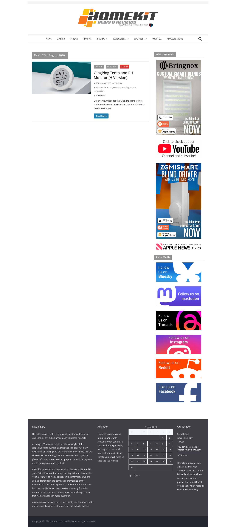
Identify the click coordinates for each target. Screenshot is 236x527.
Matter (61, 38)
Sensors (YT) (112, 66)
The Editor (119, 83)
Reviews (87, 38)
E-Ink (110, 87)
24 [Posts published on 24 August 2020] (131, 461)
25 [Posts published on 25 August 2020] (138, 461)
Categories (119, 38)
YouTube (138, 38)
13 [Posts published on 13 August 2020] (150, 449)
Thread (74, 38)
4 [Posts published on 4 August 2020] (137, 443)
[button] (106, 39)
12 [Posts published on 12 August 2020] (144, 449)
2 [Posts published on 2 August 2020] (169, 437)
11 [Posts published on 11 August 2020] (138, 449)
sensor (133, 87)
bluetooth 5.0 (102, 87)
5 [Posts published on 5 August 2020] (143, 443)
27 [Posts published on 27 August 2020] (150, 461)
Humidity (125, 87)
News (49, 38)
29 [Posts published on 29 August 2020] (163, 461)
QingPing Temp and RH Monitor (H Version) (113, 75)
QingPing (99, 66)
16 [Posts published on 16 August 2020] (169, 449)
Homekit (117, 87)
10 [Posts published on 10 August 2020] (131, 449)
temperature (99, 91)
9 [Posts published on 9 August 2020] (169, 443)
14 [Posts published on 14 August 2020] (157, 449)
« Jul (130, 475)
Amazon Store (175, 38)
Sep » (137, 475)
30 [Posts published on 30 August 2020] (169, 461)
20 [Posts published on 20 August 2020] (150, 455)
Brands (100, 38)
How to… (157, 38)
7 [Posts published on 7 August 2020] (156, 443)
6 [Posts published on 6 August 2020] (150, 443)
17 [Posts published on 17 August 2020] (131, 455)
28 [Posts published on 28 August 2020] (157, 461)
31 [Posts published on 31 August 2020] (131, 467)
